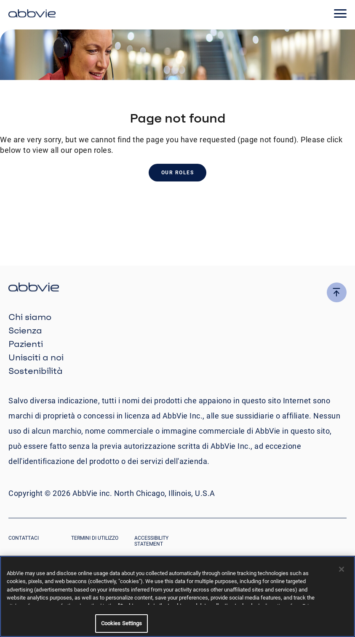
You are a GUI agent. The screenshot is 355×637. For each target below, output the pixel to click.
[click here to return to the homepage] (32, 14)
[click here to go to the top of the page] (337, 292)
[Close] (341, 569)
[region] (177, 596)
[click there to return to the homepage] (177, 288)
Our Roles (177, 173)
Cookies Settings (121, 623)
